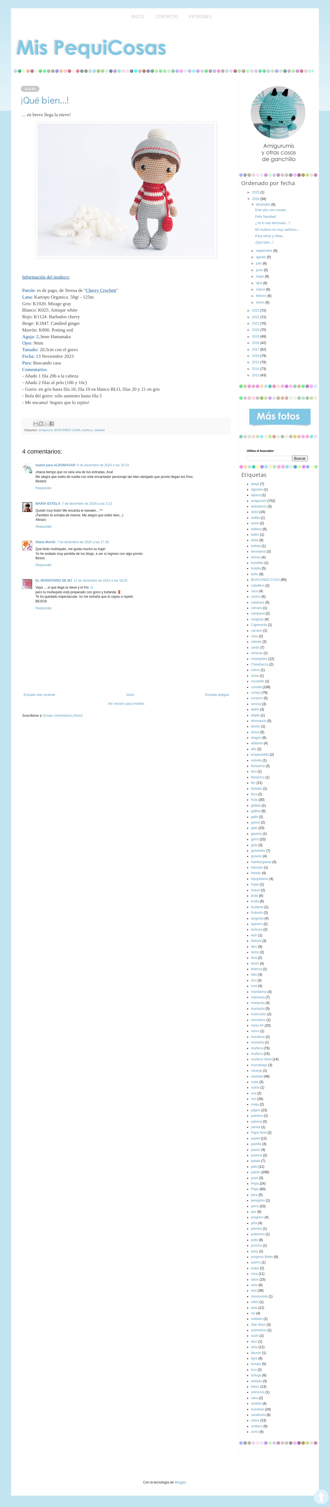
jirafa (254, 896)
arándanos (259, 506)
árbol (254, 512)
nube (254, 1082)
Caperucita (259, 625)
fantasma (258, 766)
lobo (254, 975)
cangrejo (257, 619)
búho (254, 574)
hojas (255, 884)
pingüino (257, 1217)
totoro (255, 1387)
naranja (256, 1071)
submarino (258, 1330)
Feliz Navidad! (265, 217)
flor (253, 783)
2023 (256, 310)
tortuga (256, 1375)
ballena (256, 529)
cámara (256, 608)
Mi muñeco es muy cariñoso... (277, 230)
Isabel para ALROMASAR (55, 465)
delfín (255, 709)
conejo (256, 693)
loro (254, 980)
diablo (255, 715)
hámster (257, 867)
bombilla (257, 563)
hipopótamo (259, 879)
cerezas (257, 653)
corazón (257, 698)
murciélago (259, 1065)
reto (254, 1291)
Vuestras (257, 1409)
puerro (256, 1262)
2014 (256, 369)
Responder (43, 488)
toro (254, 1370)
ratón (254, 1279)
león (254, 935)
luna (254, 986)
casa (254, 636)
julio (259, 263)
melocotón (258, 1014)
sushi (255, 1336)
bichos (256, 557)
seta (254, 1308)
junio (260, 270)
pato (254, 1167)
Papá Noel (258, 1133)
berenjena (258, 551)
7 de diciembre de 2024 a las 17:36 (83, 542)
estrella (256, 760)
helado (256, 873)
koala (255, 901)
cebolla (256, 642)
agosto (261, 257)
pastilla (256, 1144)
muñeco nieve (261, 1059)
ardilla (255, 518)
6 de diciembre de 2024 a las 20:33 (103, 465)
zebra (255, 1420)
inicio (138, 17)
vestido (256, 1403)
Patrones (200, 17)
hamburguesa (261, 862)
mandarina (259, 992)
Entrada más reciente (39, 695)
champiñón (259, 659)
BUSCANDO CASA (67, 430)
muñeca (257, 1048)
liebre (255, 952)
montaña (257, 1042)
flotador (256, 789)
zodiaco (256, 1426)
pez (253, 1212)
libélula (256, 941)
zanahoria (258, 1415)
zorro (254, 1432)
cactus (256, 597)
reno (254, 1285)
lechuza (256, 929)
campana (258, 613)
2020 (256, 330)
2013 (256, 375)
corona (256, 704)
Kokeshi (257, 913)
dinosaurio (258, 721)
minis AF (257, 1025)
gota (254, 845)
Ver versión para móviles (126, 704)
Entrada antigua (217, 695)
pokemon (258, 1234)
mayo (260, 276)
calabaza (257, 602)
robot (254, 1302)
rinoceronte (259, 1296)
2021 (256, 323)
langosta (257, 918)
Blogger (180, 1482)
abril (259, 283)
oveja (255, 1104)
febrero (261, 296)
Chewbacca (259, 664)
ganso (255, 822)
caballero (258, 585)
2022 (256, 317)
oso (253, 1099)
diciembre (263, 204)
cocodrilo (257, 681)
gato (254, 828)
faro (254, 771)
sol (253, 1313)
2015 (256, 362)
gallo (254, 817)
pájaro (255, 1110)
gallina (256, 811)
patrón (255, 1172)
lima (254, 958)
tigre (254, 1358)
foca (254, 794)
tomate (256, 1364)
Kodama (257, 907)
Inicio (130, 695)
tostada (256, 1381)
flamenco (258, 777)
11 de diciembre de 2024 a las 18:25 (101, 580)
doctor (255, 726)
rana (254, 1274)
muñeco (87, 430)
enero (260, 302)
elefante (257, 743)
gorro (255, 839)
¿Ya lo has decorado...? (272, 223)
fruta (254, 800)
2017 (256, 349)
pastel (255, 1138)
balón (255, 535)
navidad (99, 430)
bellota (256, 546)
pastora (256, 1155)
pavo (254, 1178)
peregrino (258, 1200)
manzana (258, 997)
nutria (255, 1087)
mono (255, 1031)
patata (255, 1161)
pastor (255, 1150)
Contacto (167, 17)
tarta (254, 1347)
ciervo (255, 670)
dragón (256, 738)
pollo (254, 1240)
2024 (256, 199)
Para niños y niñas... (270, 236)
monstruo (258, 1037)
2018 (256, 343)
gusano (256, 856)
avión (255, 523)
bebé (254, 540)
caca (254, 591)
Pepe (255, 1189)
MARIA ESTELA (47, 504)
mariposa (258, 1003)
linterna (256, 969)
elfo (253, 749)
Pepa (255, 1183)
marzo (261, 289)
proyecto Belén (262, 1257)
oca (253, 1093)
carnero (256, 631)
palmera (257, 1116)
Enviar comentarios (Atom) (63, 716)
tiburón (256, 1353)
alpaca (256, 495)
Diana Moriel (45, 542)
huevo (255, 890)
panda (255, 1127)
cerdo (255, 647)
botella (256, 568)
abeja (255, 484)
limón (255, 963)
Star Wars (258, 1325)
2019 (256, 336)
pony (254, 1251)
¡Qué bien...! (264, 242)
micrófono (258, 1020)
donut (255, 732)
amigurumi (45, 430)
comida (256, 687)
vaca (254, 1398)
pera (254, 1195)
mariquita (258, 1009)
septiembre (264, 251)
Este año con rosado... (271, 210)
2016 (256, 356)
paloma (256, 1121)
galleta (256, 805)
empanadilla (260, 755)
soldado (257, 1319)
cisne (255, 676)
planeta (256, 1229)
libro (254, 947)
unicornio (258, 1392)
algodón (257, 489)
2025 (256, 192)
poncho (256, 1245)
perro (255, 1206)
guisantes (258, 851)
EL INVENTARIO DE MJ (53, 580)
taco (254, 1341)
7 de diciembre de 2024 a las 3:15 (87, 504)
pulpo (255, 1268)
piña (254, 1223)
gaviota (256, 834)
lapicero (257, 924)
